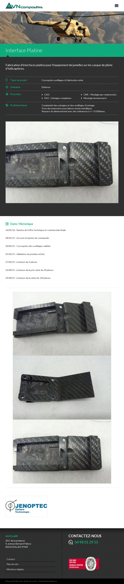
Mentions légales (15, 569)
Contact (11, 559)
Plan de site (12, 564)
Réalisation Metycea (48, 581)
